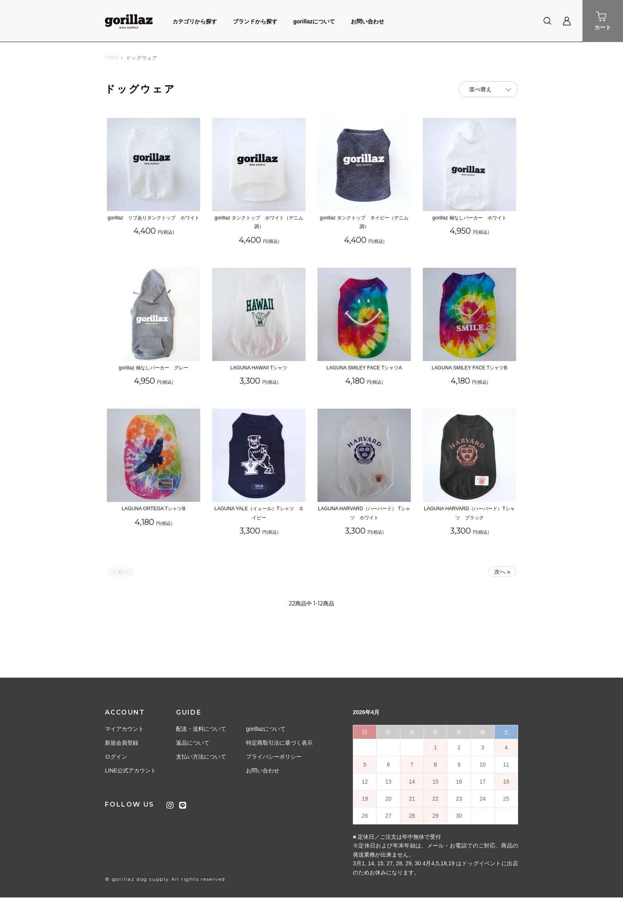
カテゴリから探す (194, 21)
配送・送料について (201, 734)
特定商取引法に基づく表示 (279, 748)
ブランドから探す (255, 21)
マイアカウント (124, 734)
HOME (113, 58)
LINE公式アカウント (130, 776)
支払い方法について (201, 762)
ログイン (116, 762)
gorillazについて (314, 21)
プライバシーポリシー (274, 762)
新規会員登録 (121, 748)
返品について (192, 748)
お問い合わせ (367, 21)
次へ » (502, 577)
